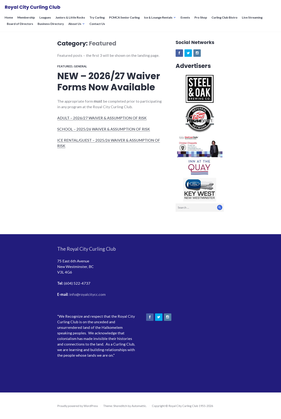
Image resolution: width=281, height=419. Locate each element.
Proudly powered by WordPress (77, 405)
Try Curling (98, 19)
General (80, 66)
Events (186, 19)
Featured (64, 66)
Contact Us (98, 26)
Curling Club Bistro (225, 19)
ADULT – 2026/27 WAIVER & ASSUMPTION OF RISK (102, 118)
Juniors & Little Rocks (71, 19)
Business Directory (52, 26)
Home (10, 19)
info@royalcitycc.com (87, 294)
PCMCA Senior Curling (125, 19)
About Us (75, 26)
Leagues (46, 19)
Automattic (139, 405)
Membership (27, 19)
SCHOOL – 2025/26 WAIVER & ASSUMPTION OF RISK (103, 129)
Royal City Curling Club (33, 8)
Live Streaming (253, 19)
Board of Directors (21, 26)
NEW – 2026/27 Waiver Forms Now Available (108, 82)
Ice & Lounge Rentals (159, 19)
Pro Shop (201, 19)
